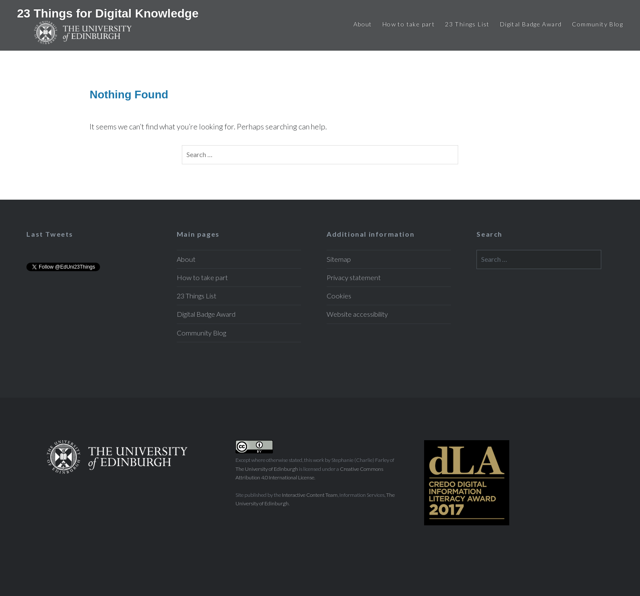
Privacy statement (354, 277)
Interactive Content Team (310, 495)
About (362, 24)
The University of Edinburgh (266, 469)
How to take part (408, 24)
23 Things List (467, 24)
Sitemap (339, 259)
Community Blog (597, 24)
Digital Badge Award (531, 24)
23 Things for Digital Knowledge (107, 13)
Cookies (339, 296)
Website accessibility (357, 314)
